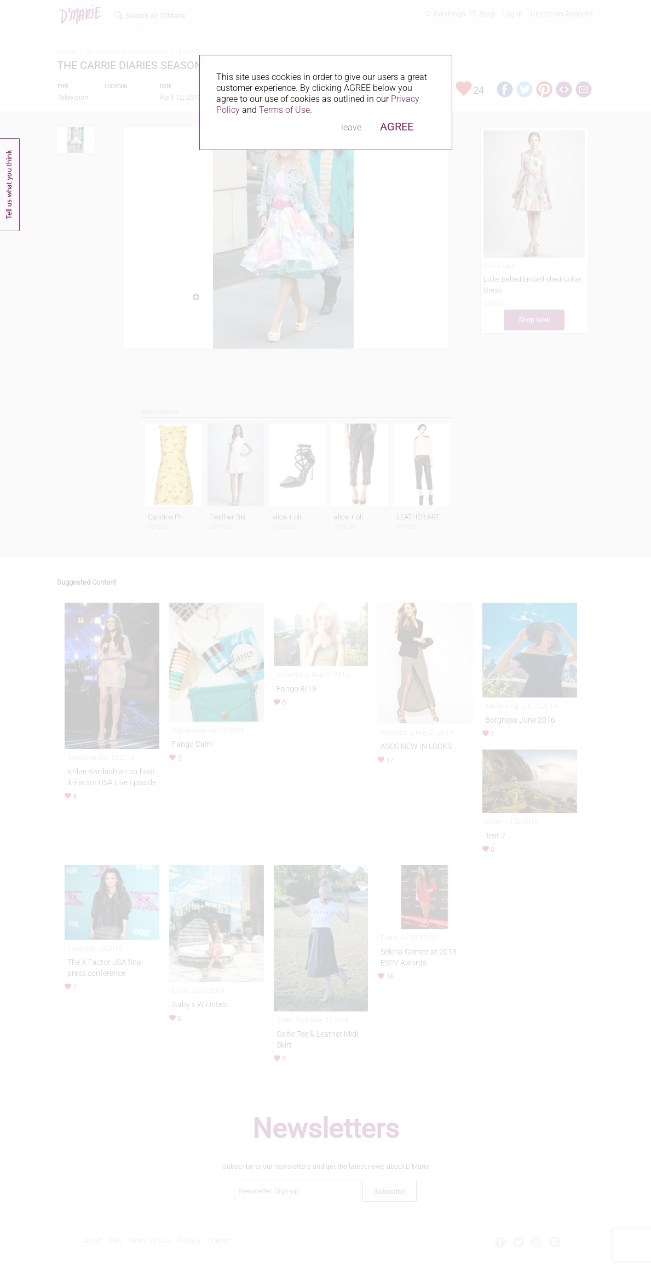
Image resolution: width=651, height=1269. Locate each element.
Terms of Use (284, 110)
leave (351, 127)
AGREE (396, 126)
